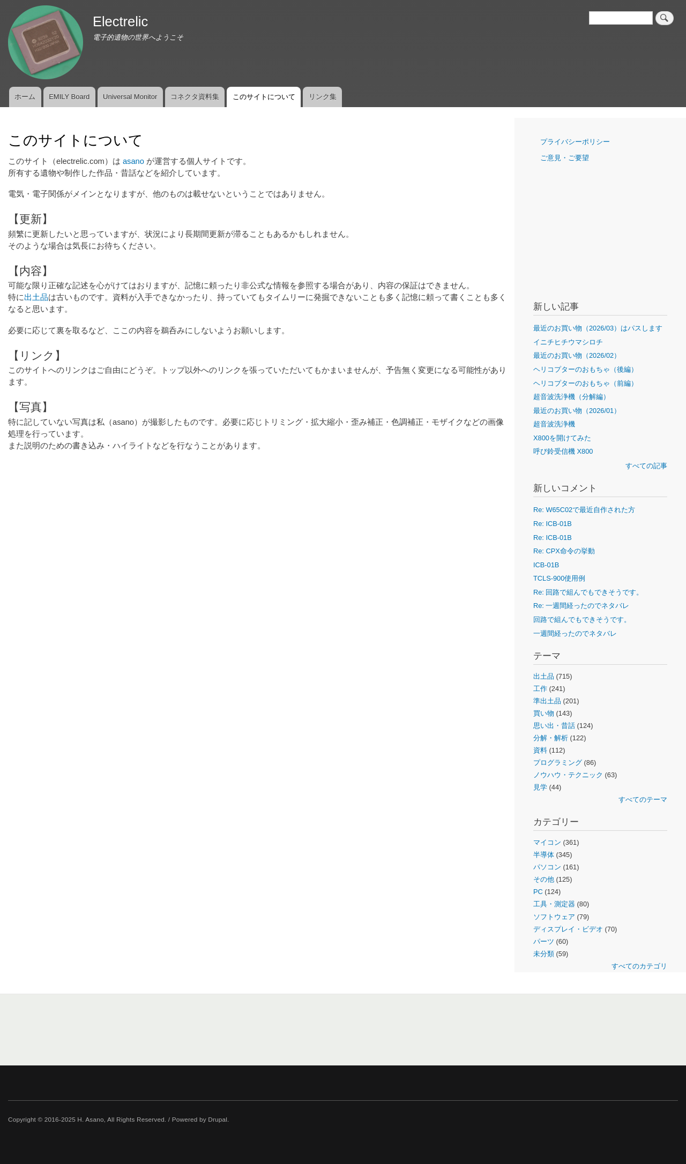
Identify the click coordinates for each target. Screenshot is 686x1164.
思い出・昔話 (554, 726)
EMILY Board (69, 97)
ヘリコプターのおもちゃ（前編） (585, 383)
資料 (540, 750)
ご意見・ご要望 (564, 158)
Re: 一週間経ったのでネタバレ (581, 606)
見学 (540, 787)
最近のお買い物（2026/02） (577, 355)
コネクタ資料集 (194, 97)
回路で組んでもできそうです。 (582, 619)
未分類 (543, 954)
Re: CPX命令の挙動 (564, 551)
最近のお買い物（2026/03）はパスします (597, 328)
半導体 (543, 855)
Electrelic (120, 21)
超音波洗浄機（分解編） (571, 397)
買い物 (543, 713)
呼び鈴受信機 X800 (563, 451)
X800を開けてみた (562, 438)
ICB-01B (546, 565)
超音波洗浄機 (554, 424)
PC (538, 892)
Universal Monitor (130, 97)
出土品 (36, 297)
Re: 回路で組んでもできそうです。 (588, 592)
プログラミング (557, 763)
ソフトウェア (554, 917)
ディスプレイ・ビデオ (568, 929)
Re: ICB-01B (552, 524)
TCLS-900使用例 (559, 578)
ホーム (24, 97)
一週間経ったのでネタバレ (575, 633)
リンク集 (323, 97)
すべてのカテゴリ (639, 966)
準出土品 (547, 701)
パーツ (543, 941)
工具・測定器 (554, 904)
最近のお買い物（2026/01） (577, 411)
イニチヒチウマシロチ (568, 342)
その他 (543, 879)
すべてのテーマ (642, 799)
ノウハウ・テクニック (568, 775)
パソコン (547, 867)
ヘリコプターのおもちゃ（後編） (585, 369)
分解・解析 (550, 738)
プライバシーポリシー (575, 142)
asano (133, 161)
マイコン (547, 842)
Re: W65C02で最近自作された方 (584, 510)
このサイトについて (264, 97)
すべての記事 (646, 466)
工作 (540, 689)
